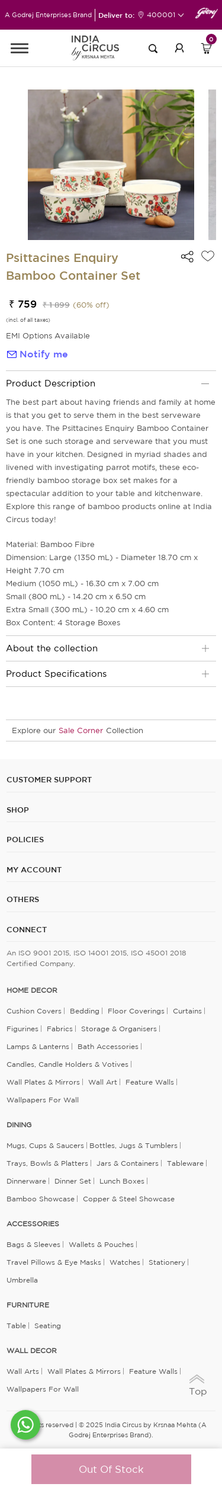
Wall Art (102, 1082)
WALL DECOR (32, 1350)
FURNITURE (28, 1305)
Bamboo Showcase (41, 1198)
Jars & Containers (127, 1163)
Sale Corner (81, 730)
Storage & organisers (119, 1028)
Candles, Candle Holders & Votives (67, 1064)
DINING (19, 1124)
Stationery (167, 1262)
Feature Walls (150, 1082)
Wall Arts (23, 1371)
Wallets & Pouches (101, 1244)
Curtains (187, 1011)
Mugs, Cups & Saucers (45, 1145)
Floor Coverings (136, 1011)
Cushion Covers (34, 1011)
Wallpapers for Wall (43, 1099)
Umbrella (22, 1280)
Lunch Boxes (121, 1181)
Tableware (185, 1163)
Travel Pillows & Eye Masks (54, 1262)
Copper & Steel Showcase (129, 1198)
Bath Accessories (108, 1046)
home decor (32, 990)
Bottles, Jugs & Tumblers (133, 1145)
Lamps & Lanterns (38, 1046)
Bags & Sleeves (33, 1244)
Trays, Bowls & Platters (47, 1163)
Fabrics (60, 1028)
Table (16, 1325)
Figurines (22, 1028)
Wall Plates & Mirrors (43, 1082)
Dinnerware (26, 1181)
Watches (125, 1262)
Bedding (84, 1011)
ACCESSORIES (33, 1223)
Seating (47, 1325)
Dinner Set (72, 1181)
